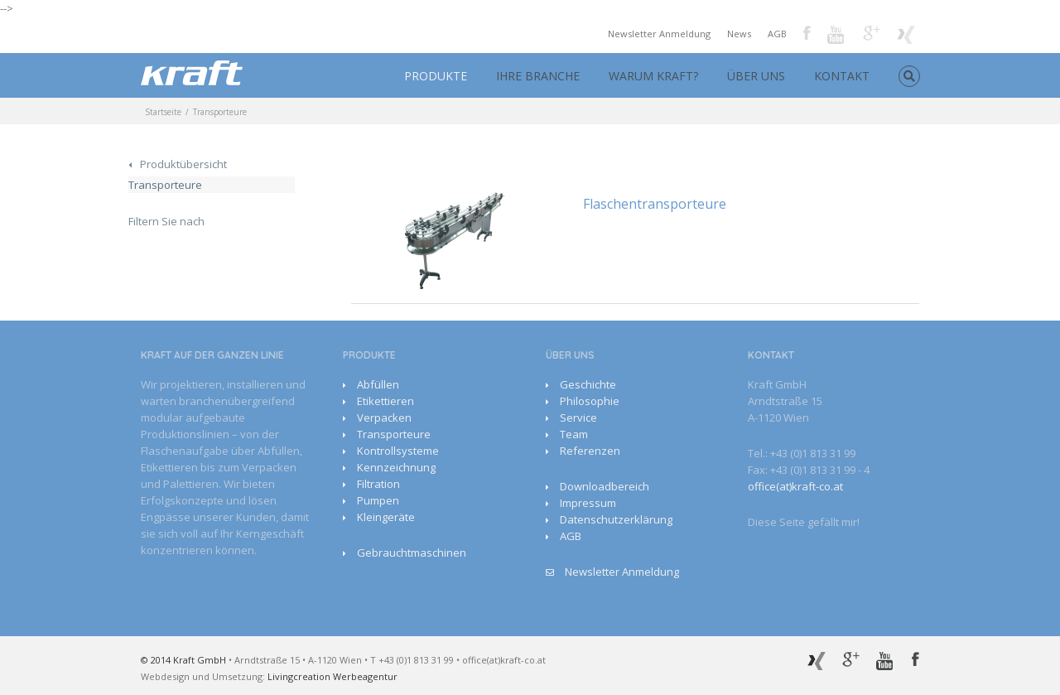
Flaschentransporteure (654, 204)
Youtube (836, 36)
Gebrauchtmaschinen (411, 552)
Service (578, 417)
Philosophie (589, 400)
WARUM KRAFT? (653, 76)
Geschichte (588, 384)
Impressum (588, 502)
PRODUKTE (435, 76)
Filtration (378, 483)
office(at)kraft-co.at (795, 486)
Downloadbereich (604, 486)
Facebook (807, 33)
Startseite (163, 112)
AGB (777, 33)
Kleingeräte (386, 516)
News (739, 33)
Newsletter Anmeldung (659, 33)
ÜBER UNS (756, 76)
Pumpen (378, 500)
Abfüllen (378, 384)
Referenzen (590, 450)
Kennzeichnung (396, 467)
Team (574, 434)
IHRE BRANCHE (538, 76)
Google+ (871, 33)
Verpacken (384, 417)
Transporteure (165, 184)
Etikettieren (385, 400)
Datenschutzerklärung (616, 519)
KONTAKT (842, 76)
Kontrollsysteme (398, 450)
